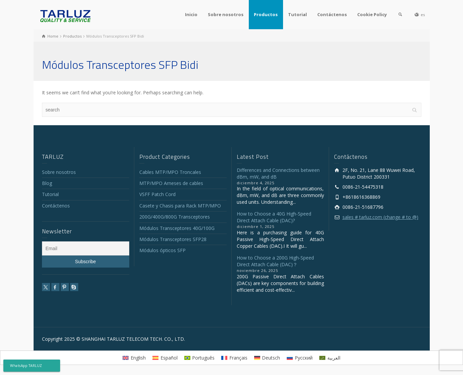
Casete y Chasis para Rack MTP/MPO (180, 205)
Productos (266, 14)
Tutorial (297, 14)
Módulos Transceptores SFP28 (172, 239)
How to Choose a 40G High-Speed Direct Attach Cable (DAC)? (274, 217)
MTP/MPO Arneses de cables (171, 183)
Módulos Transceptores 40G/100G (177, 228)
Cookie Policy (372, 14)
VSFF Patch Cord (157, 194)
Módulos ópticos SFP (162, 250)
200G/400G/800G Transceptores (174, 217)
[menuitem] (134, 357)
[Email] (85, 248)
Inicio (191, 14)
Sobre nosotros (225, 14)
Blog (47, 183)
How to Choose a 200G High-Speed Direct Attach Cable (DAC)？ (275, 261)
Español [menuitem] (169, 358)
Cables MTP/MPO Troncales (170, 172)
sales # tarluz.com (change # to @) (380, 217)
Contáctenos (332, 14)
